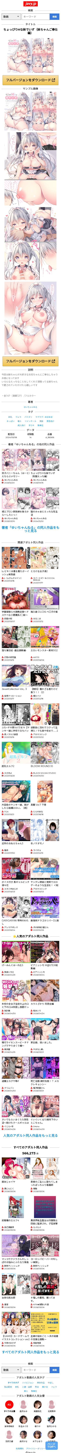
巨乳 (10, 417)
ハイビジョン (28, 1383)
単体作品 (41, 1383)
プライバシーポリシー (35, 1448)
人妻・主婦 (27, 1387)
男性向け (50, 421)
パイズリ (28, 417)
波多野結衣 (9, 1421)
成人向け (21, 425)
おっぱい (10, 421)
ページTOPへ (51, 1445)
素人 (26, 1391)
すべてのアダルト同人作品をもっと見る (30, 1352)
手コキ (31, 425)
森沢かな (23, 1437)
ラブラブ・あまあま (44, 417)
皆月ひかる (52, 1421)
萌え (20, 421)
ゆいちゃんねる (30, 407)
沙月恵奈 (52, 1437)
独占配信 (8, 1387)
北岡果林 (52, 1406)
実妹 (41, 421)
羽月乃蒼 (9, 1437)
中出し (51, 1383)
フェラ (18, 417)
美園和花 (37, 1406)
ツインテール (30, 421)
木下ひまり (37, 1437)
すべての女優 (9, 1406)
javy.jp (31, 3)
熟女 (37, 1387)
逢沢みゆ (23, 1406)
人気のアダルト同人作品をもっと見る (30, 1135)
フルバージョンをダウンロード (30, 80)
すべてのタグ (13, 1383)
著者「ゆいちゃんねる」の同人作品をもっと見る (30, 529)
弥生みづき (23, 1421)
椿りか (37, 1421)
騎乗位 (40, 425)
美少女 (45, 1387)
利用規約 (20, 1448)
